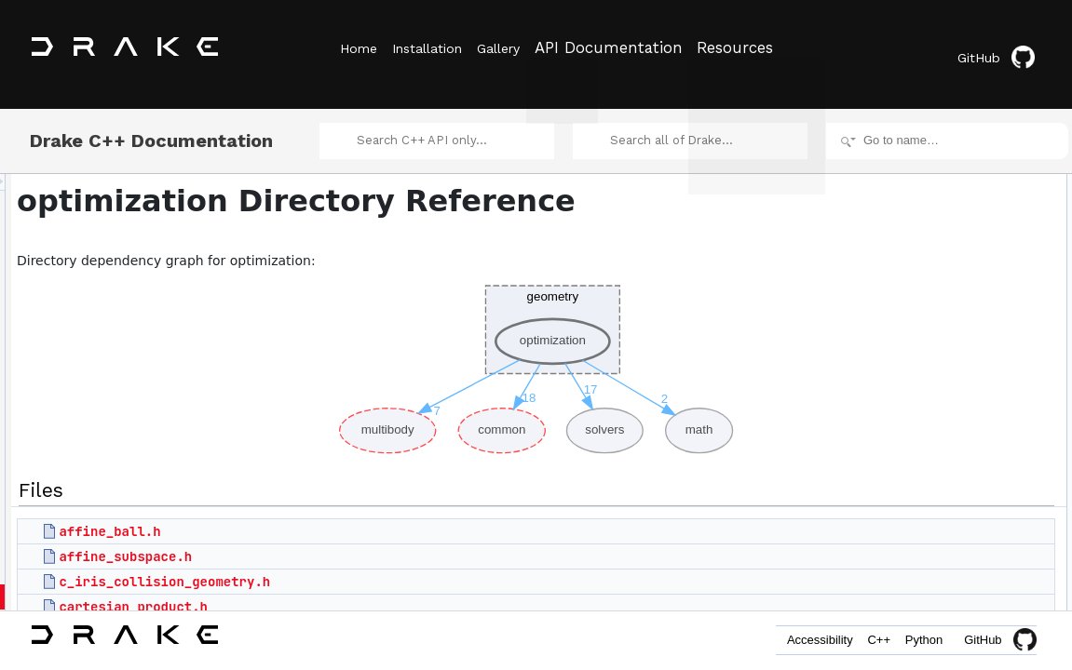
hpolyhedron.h (914, 480)
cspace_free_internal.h (935, 336)
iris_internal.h (912, 603)
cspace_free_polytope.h (938, 357)
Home (358, 47)
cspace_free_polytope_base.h (953, 377)
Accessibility (786, 640)
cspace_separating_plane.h (947, 418)
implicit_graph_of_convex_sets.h (960, 541)
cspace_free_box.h (926, 316)
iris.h (890, 582)
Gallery (524, 47)
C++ (859, 640)
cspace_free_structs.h (933, 398)
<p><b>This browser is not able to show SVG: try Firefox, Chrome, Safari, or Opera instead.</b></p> (539, 354)
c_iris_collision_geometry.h (397, 570)
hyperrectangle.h (920, 521)
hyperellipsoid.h (918, 500)
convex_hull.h (913, 275)
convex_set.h (912, 295)
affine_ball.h (342, 520)
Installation (440, 47)
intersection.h (912, 562)
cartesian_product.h (366, 595)
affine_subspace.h (358, 545)
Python (917, 640)
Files (876, 173)
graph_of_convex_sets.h (940, 459)
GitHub (1001, 48)
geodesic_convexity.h (932, 439)
